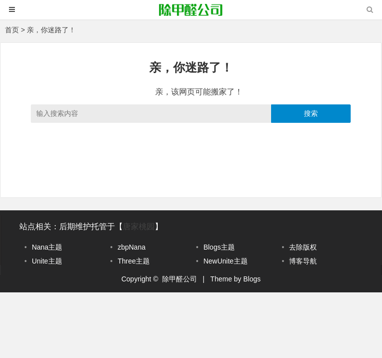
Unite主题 (47, 261)
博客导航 (303, 261)
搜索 (311, 113)
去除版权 (303, 247)
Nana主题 (47, 247)
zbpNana (131, 247)
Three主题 (133, 261)
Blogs (252, 279)
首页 (12, 30)
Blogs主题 (219, 247)
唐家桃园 (139, 226)
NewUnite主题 (225, 261)
